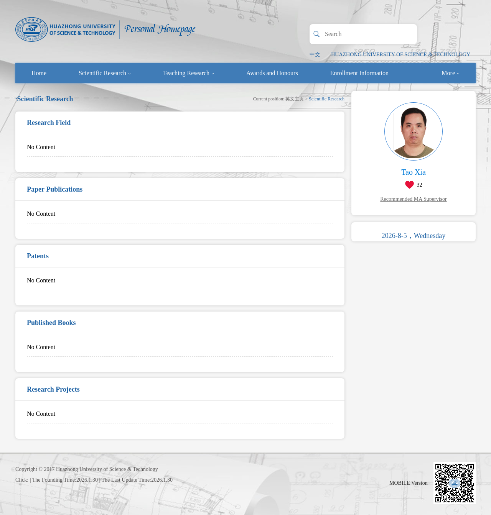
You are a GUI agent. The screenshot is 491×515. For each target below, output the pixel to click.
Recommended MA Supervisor (413, 199)
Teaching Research (188, 73)
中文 (315, 54)
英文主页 (294, 99)
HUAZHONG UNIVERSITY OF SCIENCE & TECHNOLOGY (400, 54)
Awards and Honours (272, 73)
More (451, 73)
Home (38, 73)
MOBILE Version (408, 483)
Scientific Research (105, 73)
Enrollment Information (359, 73)
